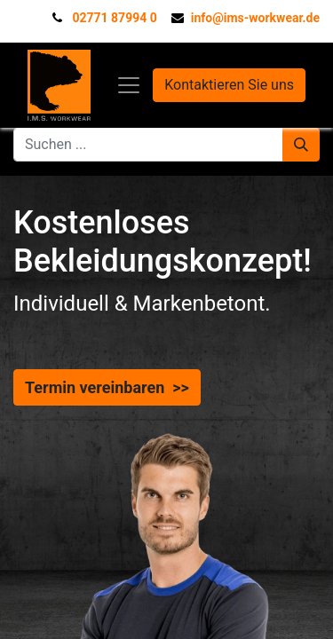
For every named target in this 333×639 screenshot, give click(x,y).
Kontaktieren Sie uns (229, 84)
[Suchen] (301, 145)
